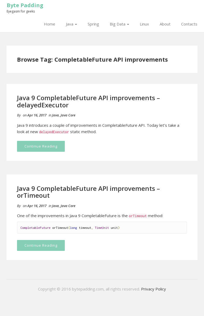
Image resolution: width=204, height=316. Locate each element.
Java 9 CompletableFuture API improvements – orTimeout (88, 192)
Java (71, 24)
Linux (144, 24)
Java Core (68, 115)
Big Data (119, 24)
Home (49, 24)
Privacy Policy (153, 289)
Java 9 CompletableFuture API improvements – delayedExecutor (88, 101)
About (165, 24)
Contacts (189, 24)
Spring (93, 24)
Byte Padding (25, 5)
